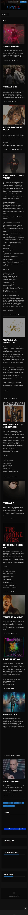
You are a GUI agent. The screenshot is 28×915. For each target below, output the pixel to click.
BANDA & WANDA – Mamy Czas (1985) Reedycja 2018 (13, 425)
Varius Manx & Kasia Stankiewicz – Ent (10, 341)
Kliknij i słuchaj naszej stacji (15, 829)
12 (4, 806)
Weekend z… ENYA (8, 503)
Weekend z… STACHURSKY (11, 781)
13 (7, 806)
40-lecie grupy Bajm (10, 714)
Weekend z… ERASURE (10, 87)
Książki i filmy (19, 149)
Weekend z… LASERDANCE (11, 46)
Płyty (18, 314)
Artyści (14, 149)
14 (10, 806)
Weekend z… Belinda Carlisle (13, 617)
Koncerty (18, 755)
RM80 (14, 60)
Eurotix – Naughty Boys (11, 659)
